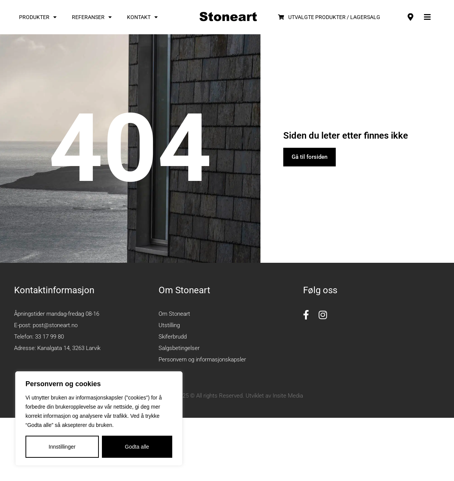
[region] (99, 418)
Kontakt (142, 17)
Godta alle (137, 447)
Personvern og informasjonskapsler (202, 359)
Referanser (92, 17)
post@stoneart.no (55, 325)
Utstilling (169, 325)
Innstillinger (62, 447)
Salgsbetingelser (179, 348)
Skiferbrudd (173, 336)
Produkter (38, 17)
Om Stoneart (174, 313)
